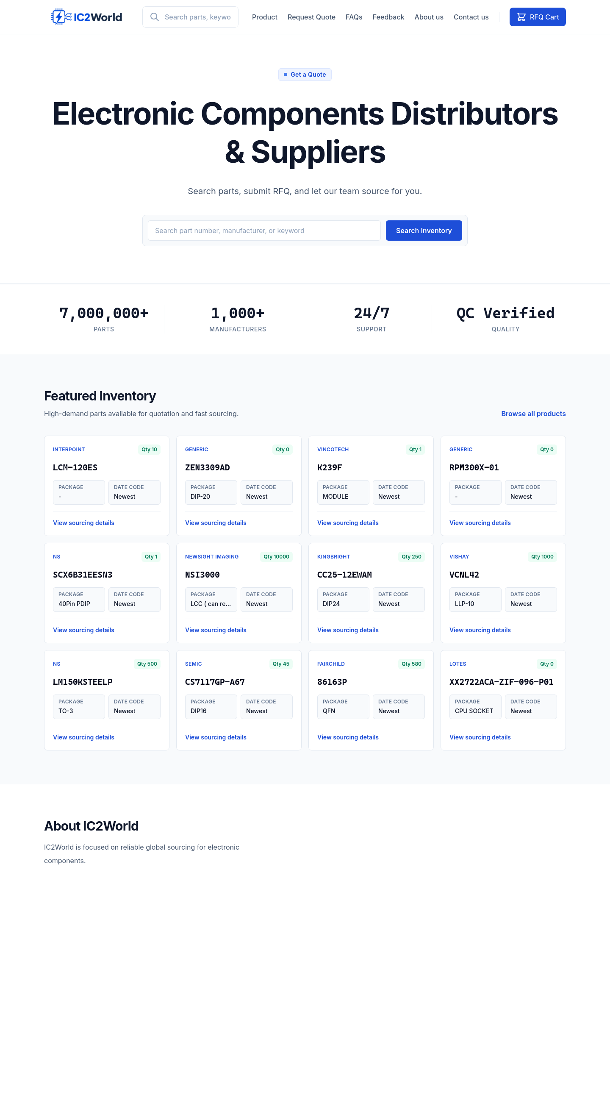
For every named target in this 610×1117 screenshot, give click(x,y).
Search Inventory (424, 230)
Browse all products (534, 413)
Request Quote (312, 17)
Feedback (389, 17)
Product (264, 17)
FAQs (354, 17)
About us (429, 17)
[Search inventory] (264, 230)
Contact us (471, 17)
